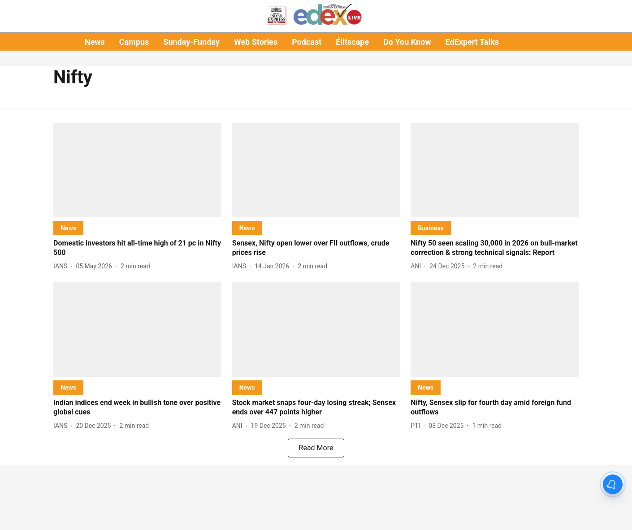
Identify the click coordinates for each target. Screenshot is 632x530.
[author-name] (62, 266)
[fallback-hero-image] (137, 170)
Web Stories (255, 42)
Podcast (306, 42)
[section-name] (68, 228)
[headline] (137, 248)
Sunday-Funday (191, 42)
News (95, 42)
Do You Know (407, 42)
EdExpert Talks (472, 42)
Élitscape (352, 42)
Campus (134, 42)
